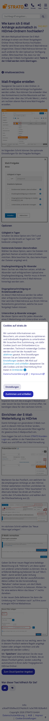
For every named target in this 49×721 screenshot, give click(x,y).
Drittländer (19, 369)
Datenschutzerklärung (15, 373)
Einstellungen (12, 387)
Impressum (37, 373)
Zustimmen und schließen (18, 394)
